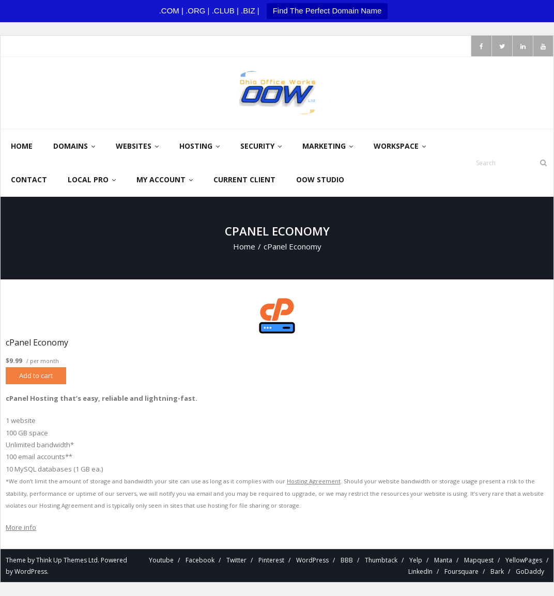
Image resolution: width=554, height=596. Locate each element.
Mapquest (479, 560)
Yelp (415, 560)
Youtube (161, 560)
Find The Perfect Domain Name (327, 10)
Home (244, 247)
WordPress (30, 572)
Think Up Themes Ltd (67, 560)
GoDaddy (530, 572)
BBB (347, 560)
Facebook (200, 560)
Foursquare (461, 572)
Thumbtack (381, 560)
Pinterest (271, 560)
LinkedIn (420, 572)
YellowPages (523, 560)
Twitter (236, 560)
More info (21, 527)
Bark (497, 572)
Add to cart (36, 376)
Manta (443, 560)
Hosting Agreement (314, 481)
